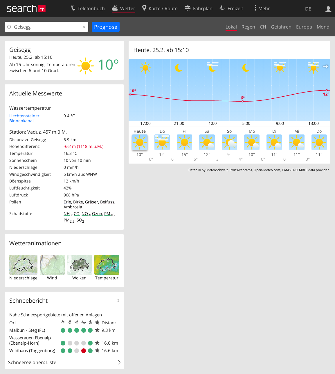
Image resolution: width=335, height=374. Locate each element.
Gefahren (281, 27)
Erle (67, 202)
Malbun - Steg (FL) (27, 330)
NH (68, 213)
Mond (323, 27)
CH (263, 27)
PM (109, 213)
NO (86, 213)
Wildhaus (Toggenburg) (32, 350)
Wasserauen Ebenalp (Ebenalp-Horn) (30, 340)
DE (308, 9)
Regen (248, 27)
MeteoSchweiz (217, 170)
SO (80, 220)
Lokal (231, 27)
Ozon (97, 213)
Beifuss (107, 202)
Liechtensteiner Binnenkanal (24, 118)
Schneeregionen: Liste (32, 362)
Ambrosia (73, 207)
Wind (52, 278)
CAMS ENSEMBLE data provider (305, 170)
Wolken (79, 278)
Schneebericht (28, 300)
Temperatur (106, 278)
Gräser (91, 202)
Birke (78, 202)
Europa (304, 27)
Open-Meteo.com (267, 170)
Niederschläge (23, 278)
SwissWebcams (241, 170)
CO (77, 213)
